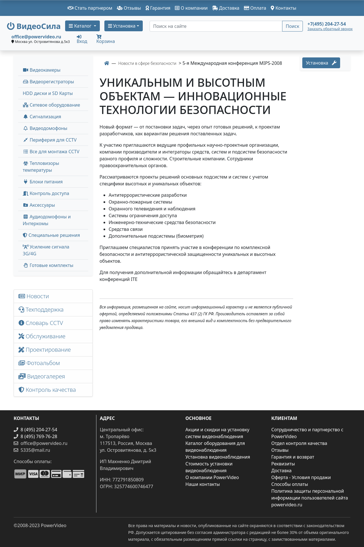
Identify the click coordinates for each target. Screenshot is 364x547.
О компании (191, 8)
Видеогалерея (41, 376)
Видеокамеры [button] (42, 70)
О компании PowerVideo (212, 477)
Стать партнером (90, 8)
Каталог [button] (80, 26)
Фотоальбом (39, 363)
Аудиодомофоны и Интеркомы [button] (47, 220)
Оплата (255, 8)
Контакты (283, 8)
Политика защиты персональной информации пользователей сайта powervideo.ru (309, 498)
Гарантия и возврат (292, 457)
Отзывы (129, 8)
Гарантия (158, 8)
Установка (321, 63)
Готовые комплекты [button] (48, 265)
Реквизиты (283, 464)
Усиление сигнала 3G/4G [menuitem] (46, 250)
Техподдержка (41, 309)
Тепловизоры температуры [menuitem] (41, 166)
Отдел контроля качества (299, 443)
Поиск (292, 26)
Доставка (225, 8)
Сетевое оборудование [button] (51, 105)
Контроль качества (48, 389)
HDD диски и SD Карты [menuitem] (48, 93)
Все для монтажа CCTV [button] (51, 151)
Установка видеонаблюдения (217, 457)
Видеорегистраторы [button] (48, 81)
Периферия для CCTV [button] (49, 140)
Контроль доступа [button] (46, 193)
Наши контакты (202, 484)
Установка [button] (122, 26)
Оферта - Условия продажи (301, 477)
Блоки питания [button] (43, 182)
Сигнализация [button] (42, 116)
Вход (82, 38)
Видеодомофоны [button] (45, 128)
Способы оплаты (289, 484)
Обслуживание (41, 336)
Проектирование (44, 349)
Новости (33, 296)
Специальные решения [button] (51, 235)
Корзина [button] (105, 39)
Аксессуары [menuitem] (39, 205)
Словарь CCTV (40, 323)
